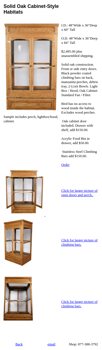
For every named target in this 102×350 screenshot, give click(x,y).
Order (65, 165)
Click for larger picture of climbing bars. (79, 242)
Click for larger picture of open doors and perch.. (79, 192)
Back (19, 344)
